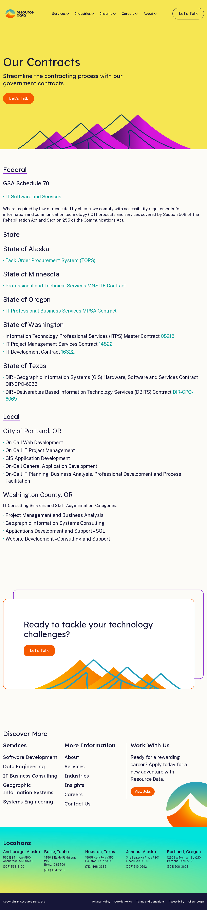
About (150, 14)
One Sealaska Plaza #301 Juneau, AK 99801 (142, 859)
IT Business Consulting (30, 776)
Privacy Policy (101, 901)
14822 (105, 344)
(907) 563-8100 (13, 866)
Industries (84, 14)
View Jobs (143, 791)
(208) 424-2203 (54, 870)
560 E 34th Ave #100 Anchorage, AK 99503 (18, 859)
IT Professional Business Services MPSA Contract (61, 311)
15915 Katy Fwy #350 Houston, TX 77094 (99, 859)
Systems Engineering (28, 802)
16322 (68, 352)
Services (60, 14)
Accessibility (176, 901)
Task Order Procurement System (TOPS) (50, 260)
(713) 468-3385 (95, 866)
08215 (167, 336)
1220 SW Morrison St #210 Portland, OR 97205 (184, 859)
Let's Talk (188, 13)
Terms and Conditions (150, 901)
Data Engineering (24, 766)
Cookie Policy (123, 901)
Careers (129, 14)
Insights (108, 14)
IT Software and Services (33, 196)
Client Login (196, 901)
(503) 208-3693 (177, 866)
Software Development (30, 757)
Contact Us (77, 804)
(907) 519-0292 (136, 866)
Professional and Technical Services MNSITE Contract (65, 285)
